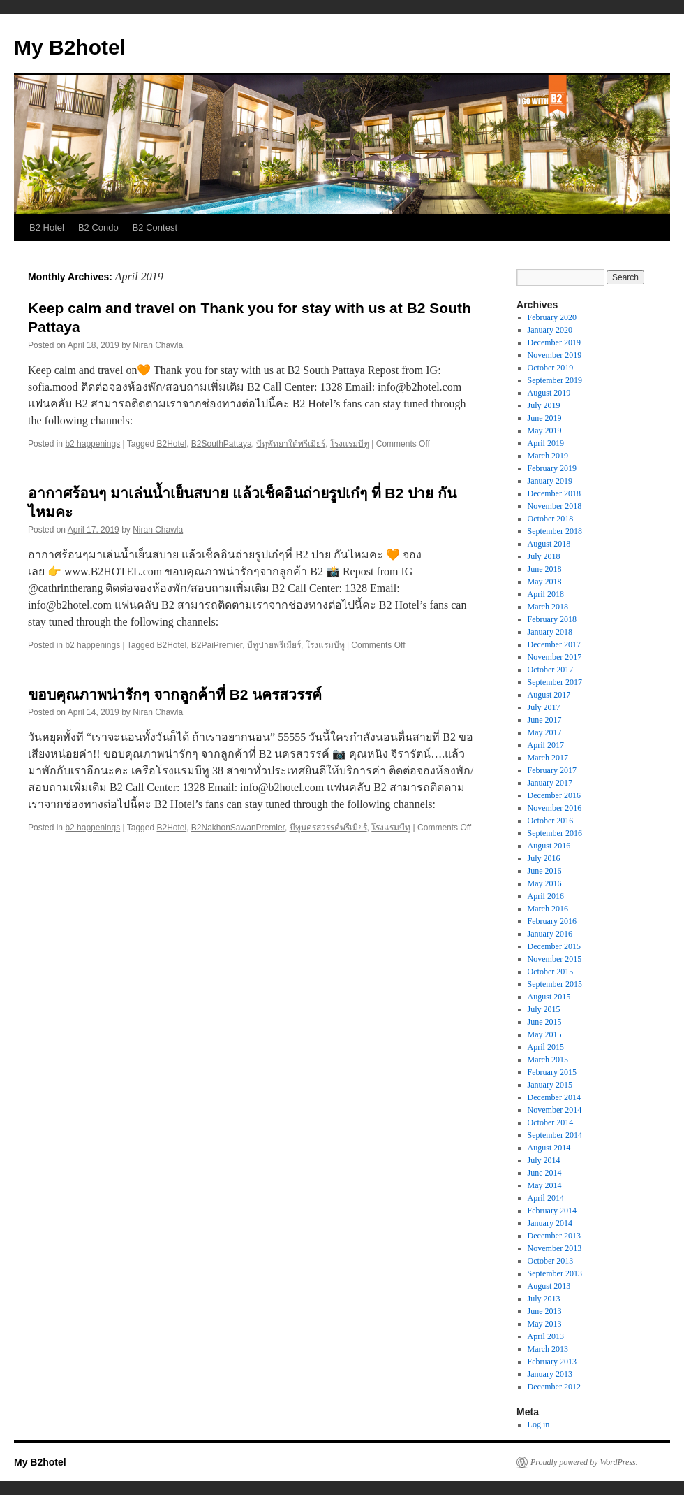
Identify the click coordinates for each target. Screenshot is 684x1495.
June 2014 (545, 1173)
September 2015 (555, 984)
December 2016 (554, 795)
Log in (539, 1424)
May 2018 (545, 581)
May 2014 (545, 1185)
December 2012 (554, 1387)
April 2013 (546, 1336)
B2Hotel (171, 444)
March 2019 (548, 456)
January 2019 (550, 481)
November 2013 (555, 1248)
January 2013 (550, 1374)
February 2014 (552, 1210)
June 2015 (545, 1022)
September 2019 (555, 380)
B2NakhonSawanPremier (238, 827)
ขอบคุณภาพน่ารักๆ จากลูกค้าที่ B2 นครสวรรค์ (175, 694)
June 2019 (545, 418)
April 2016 (546, 896)
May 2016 (545, 883)
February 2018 (552, 619)
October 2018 (551, 518)
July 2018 (544, 556)
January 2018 (550, 632)
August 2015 (549, 997)
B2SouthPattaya (221, 444)
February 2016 (552, 921)
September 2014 (555, 1135)
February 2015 (552, 1072)
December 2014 (554, 1097)
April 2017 (546, 745)
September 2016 (555, 833)
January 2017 (550, 783)
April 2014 (546, 1198)
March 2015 (548, 1059)
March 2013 (548, 1349)
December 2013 (554, 1236)
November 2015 (555, 959)
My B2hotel (70, 47)
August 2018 (549, 544)
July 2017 (544, 707)
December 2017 (554, 644)
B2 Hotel (46, 227)
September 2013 (555, 1273)
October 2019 (551, 368)
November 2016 (555, 808)
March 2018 (548, 607)
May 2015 (545, 1034)
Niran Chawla (158, 345)
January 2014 (550, 1223)
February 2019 (552, 468)
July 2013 (544, 1298)
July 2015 (544, 1009)
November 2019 (555, 355)
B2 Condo (98, 227)
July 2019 (544, 405)
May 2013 (545, 1324)
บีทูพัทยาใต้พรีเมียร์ (290, 444)
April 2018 (546, 594)
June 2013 (545, 1311)
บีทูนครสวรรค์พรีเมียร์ (328, 827)
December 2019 (554, 342)
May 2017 (545, 732)
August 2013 (549, 1286)
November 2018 (555, 506)
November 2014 (555, 1110)
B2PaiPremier (216, 645)
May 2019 (545, 430)
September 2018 (555, 531)
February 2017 (552, 770)
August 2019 (549, 393)
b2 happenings (92, 444)
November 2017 (555, 657)
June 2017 (545, 720)
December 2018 (554, 493)
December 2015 (554, 946)
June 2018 (545, 569)
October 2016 (551, 820)
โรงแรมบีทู (349, 444)
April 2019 (546, 443)
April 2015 (546, 1047)
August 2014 (549, 1148)
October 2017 (551, 669)
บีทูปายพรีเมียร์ (274, 645)
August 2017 (549, 695)
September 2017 (555, 682)
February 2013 (552, 1361)
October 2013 (551, 1261)
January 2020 (550, 330)
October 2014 (551, 1122)
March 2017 (548, 758)
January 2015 (550, 1085)
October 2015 (551, 971)
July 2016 (544, 858)
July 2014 (544, 1160)
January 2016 (550, 934)
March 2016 (548, 908)
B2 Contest (155, 227)
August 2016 (549, 846)
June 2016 (545, 871)
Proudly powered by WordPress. (584, 1462)
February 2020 (552, 317)
